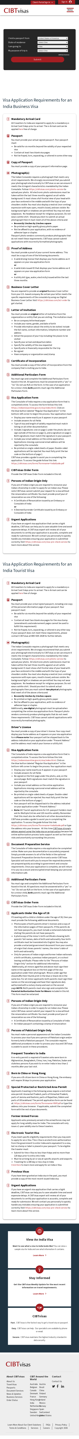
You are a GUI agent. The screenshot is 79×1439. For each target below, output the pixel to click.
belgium (33, 1387)
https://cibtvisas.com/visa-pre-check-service (46, 541)
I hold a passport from (18, 38)
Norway (42, 1406)
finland (42, 1393)
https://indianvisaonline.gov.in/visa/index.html (33, 407)
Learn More (38, 1255)
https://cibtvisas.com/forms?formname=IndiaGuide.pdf (37, 463)
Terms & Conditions (17, 1428)
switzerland (44, 1412)
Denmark (34, 1393)
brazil (41, 1387)
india (32, 1403)
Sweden (33, 1412)
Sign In (64, 1)
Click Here (16, 1165)
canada (33, 1390)
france (33, 1396)
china (41, 1390)
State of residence (16, 42)
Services (34, 1428)
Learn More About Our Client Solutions (24, 1424)
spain (41, 1409)
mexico (42, 1403)
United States (45, 1415)
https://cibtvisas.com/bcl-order (52, 300)
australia (34, 1384)
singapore (34, 1409)
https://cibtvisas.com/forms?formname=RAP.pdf (37, 1103)
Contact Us (57, 1381)
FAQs (48, 1424)
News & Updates (14, 1394)
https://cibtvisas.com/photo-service (46, 189)
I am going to (14, 46)
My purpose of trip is (17, 50)
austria (42, 1384)
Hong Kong (35, 1399)
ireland (42, 1399)
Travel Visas (12, 1384)
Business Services (14, 1397)
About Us (11, 1381)
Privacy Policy (61, 1424)
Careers (46, 1428)
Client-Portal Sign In (41, 1)
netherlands (35, 1406)
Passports (11, 1387)
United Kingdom (37, 1415)
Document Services (15, 1390)
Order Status (12, 1400)
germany (43, 1396)
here (21, 129)
